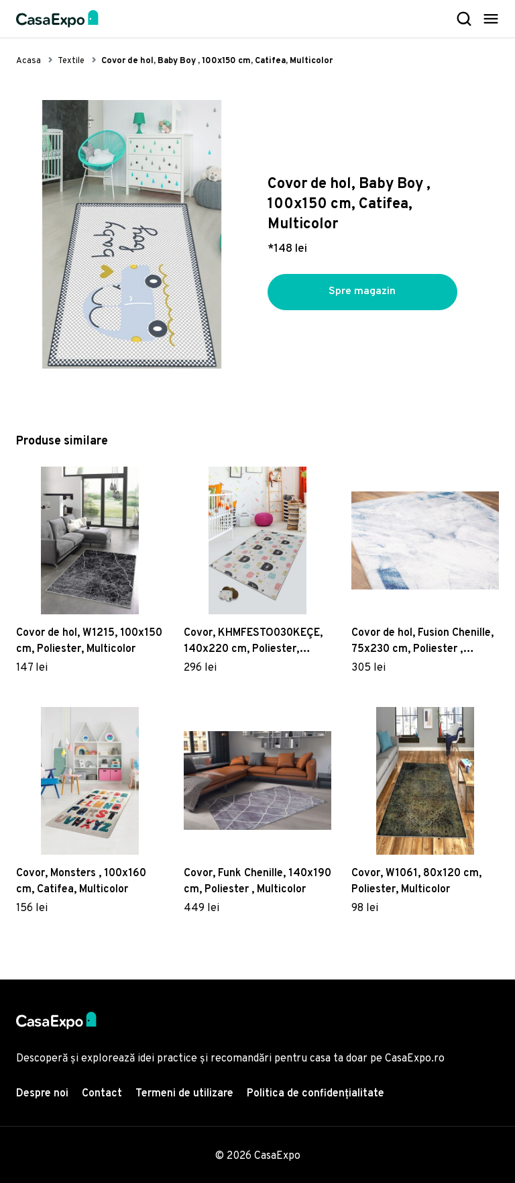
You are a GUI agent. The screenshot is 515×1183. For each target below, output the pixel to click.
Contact (102, 1093)
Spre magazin (362, 292)
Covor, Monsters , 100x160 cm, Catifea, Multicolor (81, 881)
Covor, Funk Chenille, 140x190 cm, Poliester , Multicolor (257, 881)
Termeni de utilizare (184, 1093)
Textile (71, 61)
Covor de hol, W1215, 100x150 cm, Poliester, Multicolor (89, 641)
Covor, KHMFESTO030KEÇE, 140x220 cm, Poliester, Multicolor (253, 641)
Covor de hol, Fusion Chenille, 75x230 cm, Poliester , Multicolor (422, 641)
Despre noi (42, 1093)
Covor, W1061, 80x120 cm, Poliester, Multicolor (416, 881)
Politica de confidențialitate (315, 1093)
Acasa (28, 61)
